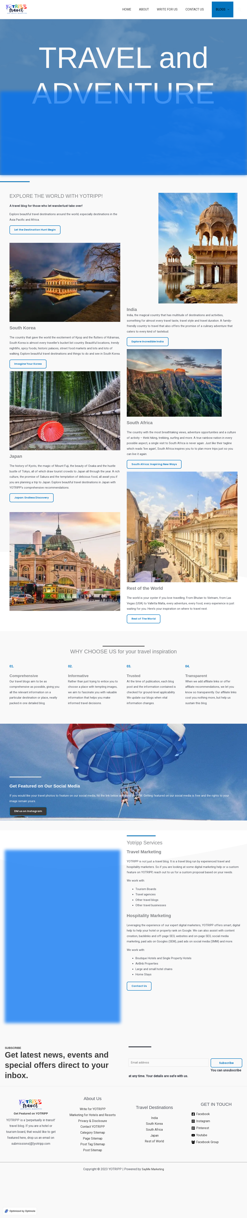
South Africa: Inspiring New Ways (155, 493)
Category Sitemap (92, 1169)
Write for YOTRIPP (93, 1145)
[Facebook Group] (216, 1179)
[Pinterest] (216, 1165)
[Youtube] (216, 1172)
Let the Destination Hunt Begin (36, 254)
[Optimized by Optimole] (20, 1211)
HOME (133, 9)
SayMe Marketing (153, 1206)
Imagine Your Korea (28, 397)
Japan (154, 1172)
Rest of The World (144, 650)
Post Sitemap (92, 1187)
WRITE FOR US (171, 9)
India (154, 1154)
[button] (239, 9)
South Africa (154, 1166)
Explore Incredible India (148, 366)
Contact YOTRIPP (92, 1163)
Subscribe (226, 1099)
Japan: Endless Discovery (32, 535)
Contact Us (140, 1046)
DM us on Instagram (28, 848)
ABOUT (149, 9)
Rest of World (154, 1178)
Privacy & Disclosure (92, 1157)
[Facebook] (216, 1151)
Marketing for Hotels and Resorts (92, 1151)
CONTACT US (197, 9)
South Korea (154, 1160)
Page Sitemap (92, 1175)
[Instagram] (216, 1158)
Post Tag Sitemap (92, 1181)
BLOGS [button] (221, 9)
